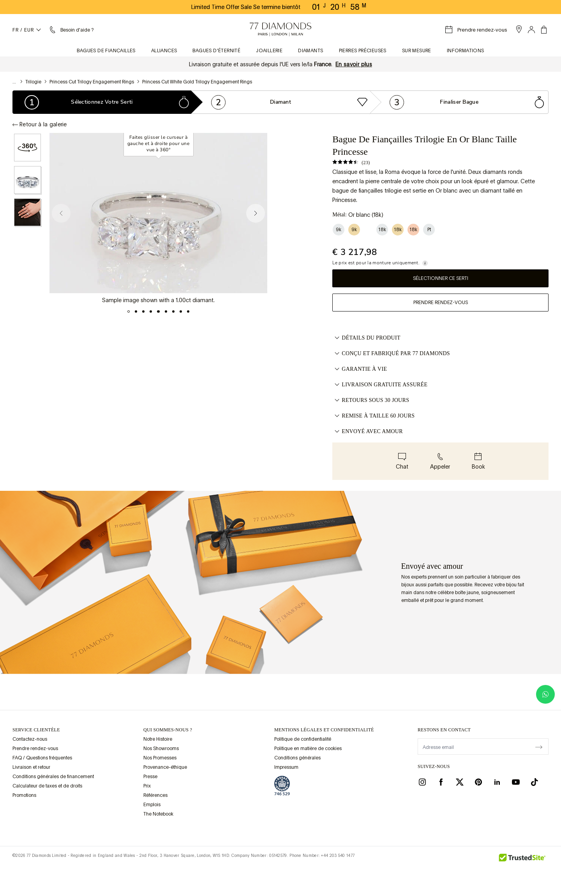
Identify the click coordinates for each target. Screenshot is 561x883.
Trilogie (33, 82)
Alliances (164, 50)
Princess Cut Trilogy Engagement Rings (91, 82)
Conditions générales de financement (53, 776)
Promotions (24, 795)
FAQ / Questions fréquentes (42, 758)
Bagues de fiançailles (106, 50)
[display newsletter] (538, 746)
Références (155, 795)
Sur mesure (416, 50)
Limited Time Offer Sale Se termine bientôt (245, 7)
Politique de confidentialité (302, 739)
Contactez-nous (29, 739)
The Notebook (158, 814)
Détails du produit (366, 338)
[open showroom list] (519, 29)
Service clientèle (36, 730)
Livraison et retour (31, 767)
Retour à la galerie (39, 124)
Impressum (286, 767)
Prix (147, 786)
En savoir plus (353, 64)
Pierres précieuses (362, 50)
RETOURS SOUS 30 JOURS (370, 400)
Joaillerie (269, 50)
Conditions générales (297, 758)
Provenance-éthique (165, 767)
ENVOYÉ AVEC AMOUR (367, 431)
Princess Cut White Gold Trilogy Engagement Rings (197, 82)
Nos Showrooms (161, 748)
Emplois (152, 804)
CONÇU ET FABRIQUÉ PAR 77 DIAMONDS (391, 353)
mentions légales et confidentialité (324, 730)
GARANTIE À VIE (359, 369)
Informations (465, 50)
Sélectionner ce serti (440, 278)
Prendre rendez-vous (440, 302)
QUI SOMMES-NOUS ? (167, 730)
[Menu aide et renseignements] (71, 29)
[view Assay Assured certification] (282, 785)
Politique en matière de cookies (308, 748)
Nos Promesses (159, 758)
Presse (150, 776)
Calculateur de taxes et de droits (47, 786)
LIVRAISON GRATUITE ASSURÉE (379, 384)
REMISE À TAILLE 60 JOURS (373, 416)
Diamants (310, 50)
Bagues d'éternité (216, 50)
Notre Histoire (157, 739)
